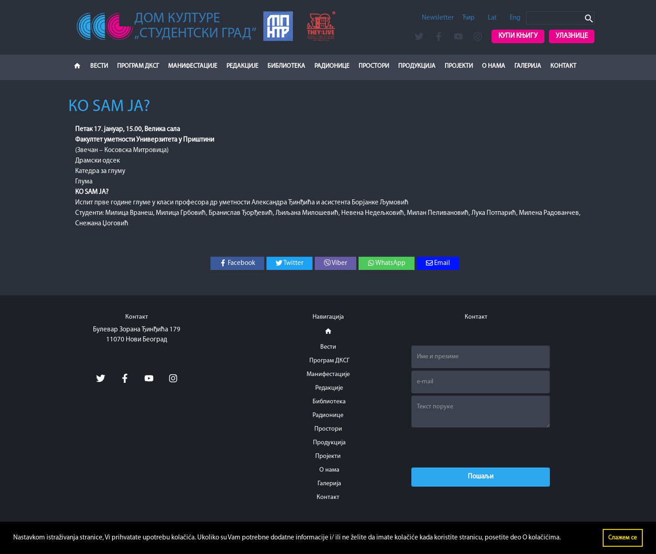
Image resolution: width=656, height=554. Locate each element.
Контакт (563, 66)
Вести (99, 66)
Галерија (527, 66)
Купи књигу (518, 36)
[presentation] (480, 447)
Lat (492, 18)
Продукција (417, 66)
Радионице (331, 66)
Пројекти (459, 66)
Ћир (468, 18)
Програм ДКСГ (138, 66)
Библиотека (286, 66)
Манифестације (192, 66)
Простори (374, 66)
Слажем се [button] (622, 538)
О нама (493, 66)
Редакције (242, 66)
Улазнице (572, 36)
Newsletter (438, 18)
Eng (515, 18)
